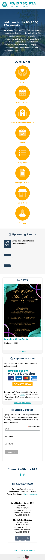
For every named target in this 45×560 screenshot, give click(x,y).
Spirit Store (22, 195)
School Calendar (22, 94)
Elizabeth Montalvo (31, 494)
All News (22, 352)
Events (22, 135)
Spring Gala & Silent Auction (16, 339)
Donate (22, 74)
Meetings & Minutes (22, 175)
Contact (22, 215)
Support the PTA (22, 358)
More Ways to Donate (22, 403)
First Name (9, 436)
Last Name (9, 444)
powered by (20, 557)
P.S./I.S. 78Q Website (27, 550)
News (22, 280)
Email (7, 429)
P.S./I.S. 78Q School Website (22, 115)
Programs (22, 155)
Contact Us (14, 550)
